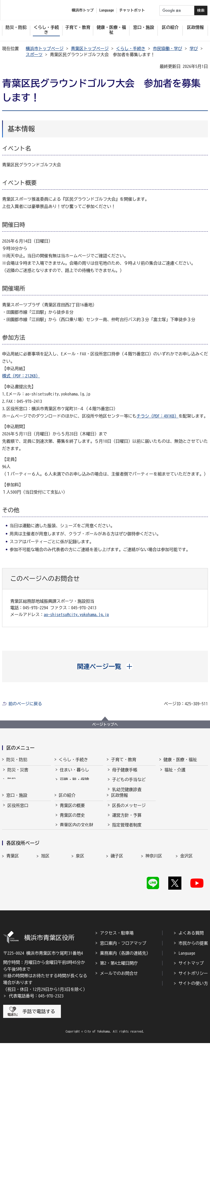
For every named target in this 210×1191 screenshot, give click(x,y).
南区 (184, 1001)
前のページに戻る (25, 704)
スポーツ (34, 54)
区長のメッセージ (129, 870)
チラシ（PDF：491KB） (157, 416)
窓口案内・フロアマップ (123, 1091)
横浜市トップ (83, 10)
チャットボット (132, 10)
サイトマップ (191, 1111)
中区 (45, 1001)
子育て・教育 (123, 759)
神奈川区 (153, 978)
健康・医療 (175, 783)
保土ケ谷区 (121, 1001)
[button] (105, 666)
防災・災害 (17, 773)
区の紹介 (67, 856)
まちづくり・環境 (76, 802)
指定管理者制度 (126, 890)
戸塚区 (12, 1001)
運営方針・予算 (126, 880)
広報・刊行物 (124, 929)
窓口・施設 (16, 856)
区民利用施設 (20, 880)
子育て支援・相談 (129, 802)
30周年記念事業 (74, 925)
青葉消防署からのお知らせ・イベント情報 (28, 795)
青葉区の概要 (72, 870)
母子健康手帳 (124, 773)
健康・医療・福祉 (180, 759)
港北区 (47, 990)
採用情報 (120, 899)
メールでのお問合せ (119, 1121)
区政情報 (119, 856)
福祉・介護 (175, 773)
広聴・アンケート (129, 939)
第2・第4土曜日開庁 (119, 1111)
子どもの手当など (129, 783)
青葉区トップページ (90, 48)
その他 (66, 935)
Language (186, 1101)
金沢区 (186, 978)
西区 (80, 1001)
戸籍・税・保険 (74, 783)
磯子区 (117, 978)
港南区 (12, 990)
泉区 (80, 978)
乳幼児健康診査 (126, 793)
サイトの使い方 (193, 1131)
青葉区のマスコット (79, 915)
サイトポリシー (193, 1121)
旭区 (45, 978)
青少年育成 (122, 832)
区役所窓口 (17, 870)
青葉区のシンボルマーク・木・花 (81, 902)
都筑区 (151, 990)
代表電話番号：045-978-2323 (36, 1144)
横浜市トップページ (45, 48)
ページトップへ (105, 724)
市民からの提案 (193, 1091)
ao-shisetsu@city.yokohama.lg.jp (76, 614)
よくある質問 (191, 1081)
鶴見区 (186, 990)
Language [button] (106, 10)
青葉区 (12, 978)
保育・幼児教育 (126, 812)
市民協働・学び (167, 48)
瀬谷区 (117, 990)
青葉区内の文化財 (76, 890)
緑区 (149, 1001)
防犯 (11, 783)
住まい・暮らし (74, 773)
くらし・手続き (130, 48)
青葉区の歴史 (72, 880)
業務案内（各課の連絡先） (125, 1101)
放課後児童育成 (126, 822)
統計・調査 (122, 919)
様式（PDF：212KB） (21, 376)
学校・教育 (122, 842)
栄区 (80, 990)
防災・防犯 (16, 759)
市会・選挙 (122, 909)
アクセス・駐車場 (117, 1081)
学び (194, 48)
